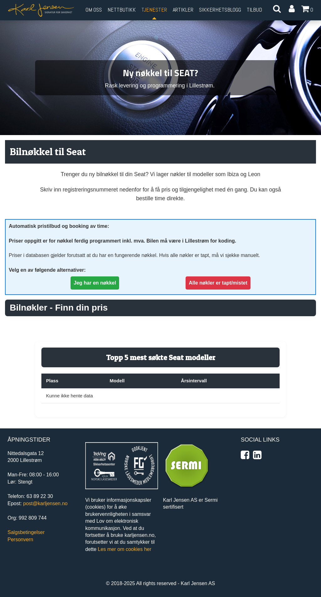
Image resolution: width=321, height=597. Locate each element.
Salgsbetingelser (26, 532)
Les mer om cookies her (124, 549)
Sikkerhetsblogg (220, 9)
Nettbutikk (122, 9)
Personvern (20, 539)
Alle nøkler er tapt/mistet (218, 282)
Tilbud (254, 9)
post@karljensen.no (45, 503)
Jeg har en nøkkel (95, 282)
